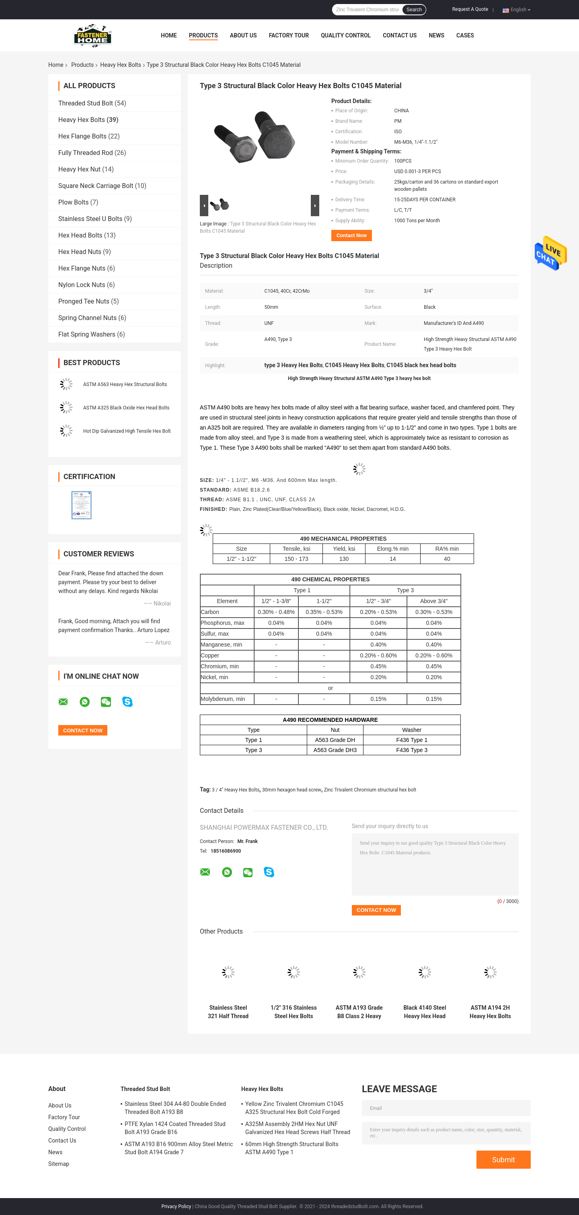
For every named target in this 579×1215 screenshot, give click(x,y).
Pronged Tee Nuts (83, 301)
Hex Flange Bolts (82, 136)
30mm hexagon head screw (291, 790)
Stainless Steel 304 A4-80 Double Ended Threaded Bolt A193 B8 (175, 1108)
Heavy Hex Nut (79, 169)
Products (203, 35)
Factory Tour (289, 35)
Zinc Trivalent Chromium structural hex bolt (370, 790)
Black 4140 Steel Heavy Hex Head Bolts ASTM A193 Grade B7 (425, 1012)
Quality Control (346, 35)
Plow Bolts (73, 202)
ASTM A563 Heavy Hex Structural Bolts (125, 384)
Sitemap (58, 1164)
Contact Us (400, 35)
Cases (465, 35)
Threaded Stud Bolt (85, 103)
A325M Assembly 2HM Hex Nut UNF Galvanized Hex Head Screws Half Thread (297, 1128)
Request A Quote (470, 9)
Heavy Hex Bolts (120, 65)
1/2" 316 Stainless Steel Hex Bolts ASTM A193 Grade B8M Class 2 (293, 1012)
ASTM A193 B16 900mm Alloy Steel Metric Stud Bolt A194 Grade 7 (179, 1148)
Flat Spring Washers (86, 334)
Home (169, 35)
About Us (243, 35)
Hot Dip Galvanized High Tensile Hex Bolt (127, 431)
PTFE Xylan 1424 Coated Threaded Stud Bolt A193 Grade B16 (175, 1128)
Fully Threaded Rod (85, 153)
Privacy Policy (176, 1206)
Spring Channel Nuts (87, 318)
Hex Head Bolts (80, 235)
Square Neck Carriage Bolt (95, 186)
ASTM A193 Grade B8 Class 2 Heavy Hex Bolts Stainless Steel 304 (359, 1012)
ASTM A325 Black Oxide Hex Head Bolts (126, 408)
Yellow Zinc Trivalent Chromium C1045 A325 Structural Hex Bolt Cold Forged (294, 1108)
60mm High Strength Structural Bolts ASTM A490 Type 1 (292, 1148)
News (436, 35)
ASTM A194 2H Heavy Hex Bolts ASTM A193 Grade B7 (490, 1012)
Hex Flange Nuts (81, 268)
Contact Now (352, 235)
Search (414, 9)
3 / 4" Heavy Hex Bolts (235, 790)
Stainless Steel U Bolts (90, 219)
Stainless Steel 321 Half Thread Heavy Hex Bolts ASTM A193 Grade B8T (228, 1012)
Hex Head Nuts (79, 252)
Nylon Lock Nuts (81, 285)
